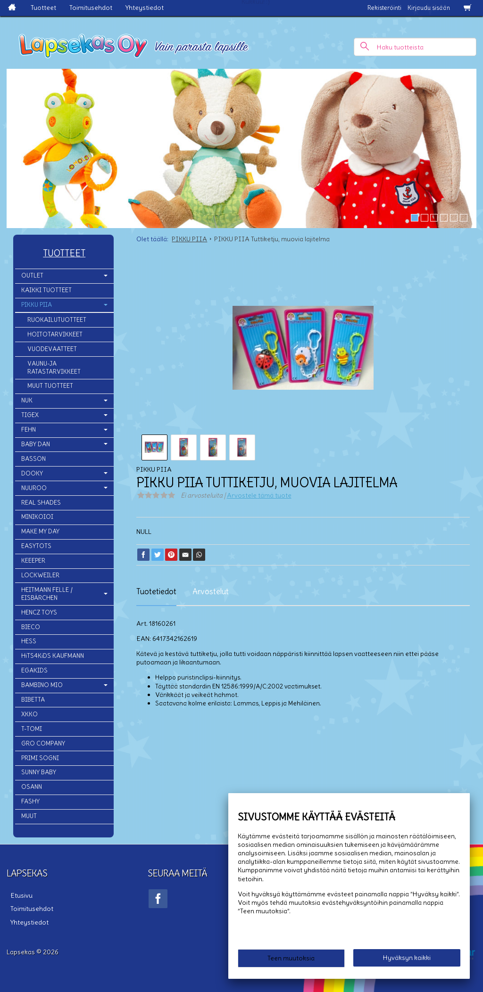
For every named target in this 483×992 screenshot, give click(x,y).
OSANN (31, 787)
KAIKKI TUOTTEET (46, 290)
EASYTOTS (36, 546)
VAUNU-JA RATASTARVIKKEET (54, 368)
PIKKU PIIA (36, 305)
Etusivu (18, 894)
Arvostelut (210, 591)
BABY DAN (35, 444)
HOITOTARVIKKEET (55, 334)
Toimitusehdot (90, 7)
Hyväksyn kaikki (407, 959)
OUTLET (32, 275)
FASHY (30, 801)
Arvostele (259, 495)
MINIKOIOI (37, 517)
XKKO (29, 714)
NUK (27, 400)
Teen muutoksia (291, 960)
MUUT (29, 816)
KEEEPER (33, 561)
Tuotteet (43, 7)
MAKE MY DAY (40, 531)
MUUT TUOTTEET (50, 386)
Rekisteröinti (384, 7)
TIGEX (30, 415)
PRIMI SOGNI (40, 758)
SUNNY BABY (38, 772)
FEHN (28, 430)
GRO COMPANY (43, 743)
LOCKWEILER (40, 575)
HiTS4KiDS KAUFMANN (52, 656)
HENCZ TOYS (39, 612)
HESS (28, 641)
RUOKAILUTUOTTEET (56, 320)
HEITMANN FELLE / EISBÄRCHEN (47, 594)
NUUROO (34, 488)
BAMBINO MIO (42, 685)
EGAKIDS (34, 670)
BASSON (33, 459)
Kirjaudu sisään (429, 7)
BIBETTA (33, 700)
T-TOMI (31, 729)
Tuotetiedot (156, 591)
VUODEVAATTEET (52, 349)
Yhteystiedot (144, 7)
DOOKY (32, 473)
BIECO (30, 627)
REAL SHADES (41, 503)
